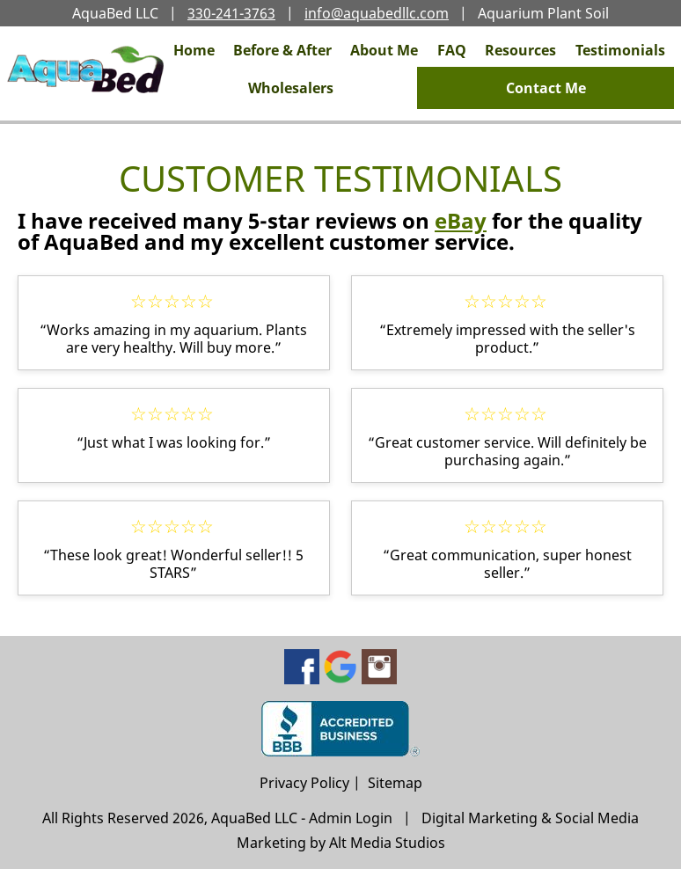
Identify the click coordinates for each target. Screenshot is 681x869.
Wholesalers (290, 88)
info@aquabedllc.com (376, 13)
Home (194, 50)
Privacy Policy (304, 782)
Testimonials (620, 50)
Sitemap (395, 782)
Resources (520, 50)
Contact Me (546, 88)
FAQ (451, 50)
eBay (461, 220)
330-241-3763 (231, 13)
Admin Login (350, 818)
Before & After (282, 50)
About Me (384, 50)
